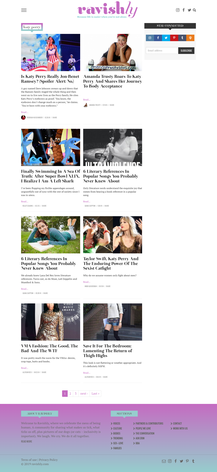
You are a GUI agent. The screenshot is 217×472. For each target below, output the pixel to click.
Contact (177, 423)
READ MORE (26, 441)
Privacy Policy (48, 460)
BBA (138, 443)
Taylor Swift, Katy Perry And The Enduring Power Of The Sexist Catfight (110, 263)
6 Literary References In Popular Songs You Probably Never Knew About (110, 176)
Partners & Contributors (149, 423)
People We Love (143, 428)
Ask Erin (140, 438)
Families (117, 448)
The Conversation (145, 433)
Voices (116, 423)
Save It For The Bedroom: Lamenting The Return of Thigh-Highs (107, 350)
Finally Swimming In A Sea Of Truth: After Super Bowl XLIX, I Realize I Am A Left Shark (50, 176)
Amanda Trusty (94, 105)
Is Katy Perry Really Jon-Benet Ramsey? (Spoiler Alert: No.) (50, 79)
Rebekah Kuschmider (35, 117)
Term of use (29, 460)
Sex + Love (118, 443)
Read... (24, 112)
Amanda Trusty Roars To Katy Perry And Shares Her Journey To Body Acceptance (112, 81)
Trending (118, 438)
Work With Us (180, 428)
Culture (117, 428)
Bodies (116, 433)
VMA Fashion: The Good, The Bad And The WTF (49, 348)
